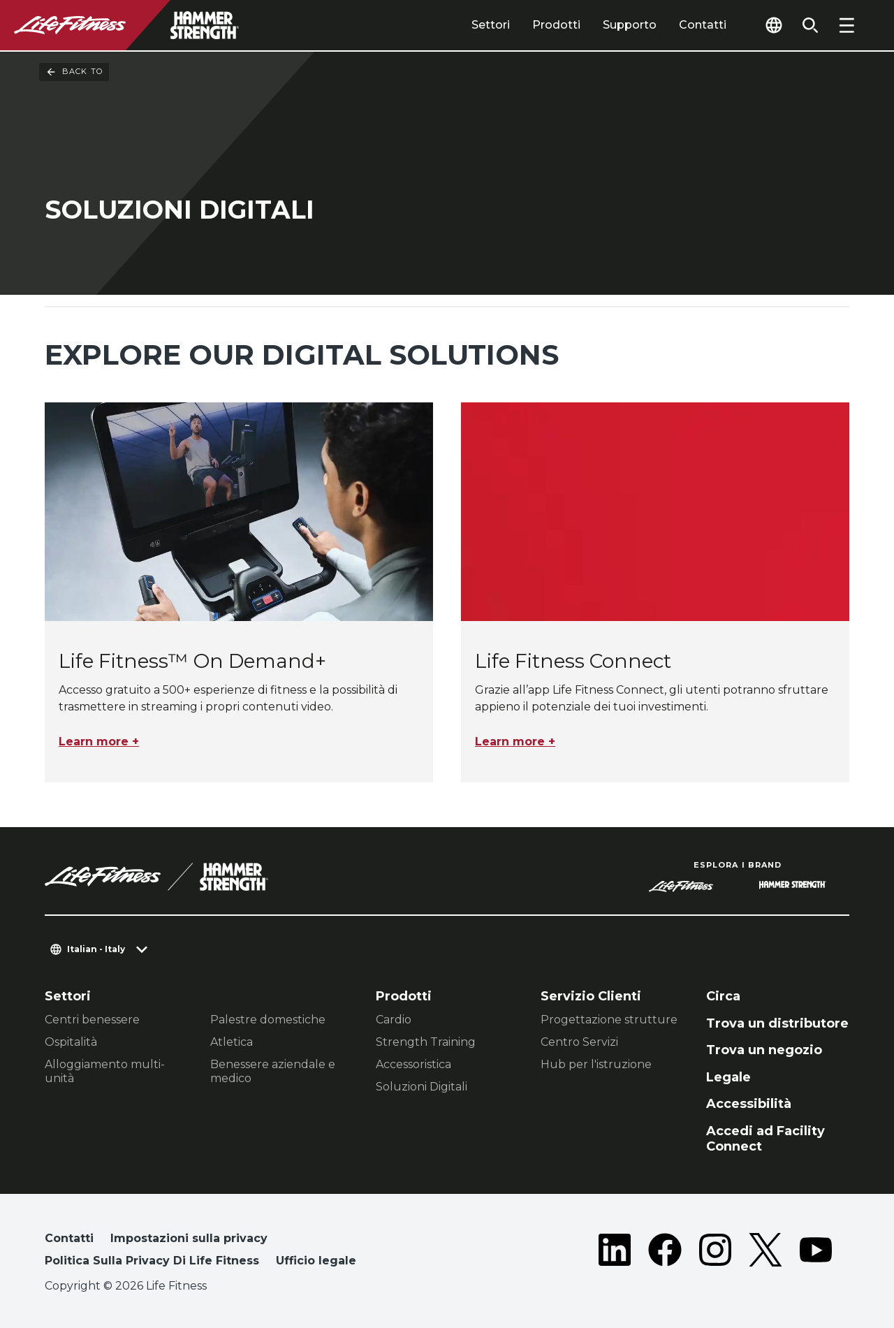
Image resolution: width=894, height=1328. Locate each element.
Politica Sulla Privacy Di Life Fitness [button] (152, 1260)
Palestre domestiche (267, 1019)
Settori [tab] (490, 24)
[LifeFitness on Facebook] (665, 1252)
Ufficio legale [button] (316, 1260)
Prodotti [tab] (556, 24)
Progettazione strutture (609, 1019)
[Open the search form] (810, 25)
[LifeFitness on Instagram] (715, 1252)
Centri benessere (92, 1019)
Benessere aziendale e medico (272, 1071)
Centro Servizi (579, 1042)
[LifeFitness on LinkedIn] (614, 1252)
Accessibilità (748, 1103)
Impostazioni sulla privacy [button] (189, 1238)
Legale (728, 1077)
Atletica (231, 1042)
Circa (723, 996)
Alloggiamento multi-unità (105, 1071)
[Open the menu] (846, 25)
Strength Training (426, 1042)
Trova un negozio (764, 1050)
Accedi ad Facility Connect (765, 1139)
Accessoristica (413, 1064)
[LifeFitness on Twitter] (765, 1252)
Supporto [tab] (630, 24)
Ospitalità (71, 1042)
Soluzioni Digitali (421, 1086)
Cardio (393, 1019)
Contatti (702, 24)
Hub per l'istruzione (596, 1064)
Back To (74, 72)
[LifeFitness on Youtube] (816, 1252)
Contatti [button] (69, 1238)
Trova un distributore (777, 1023)
